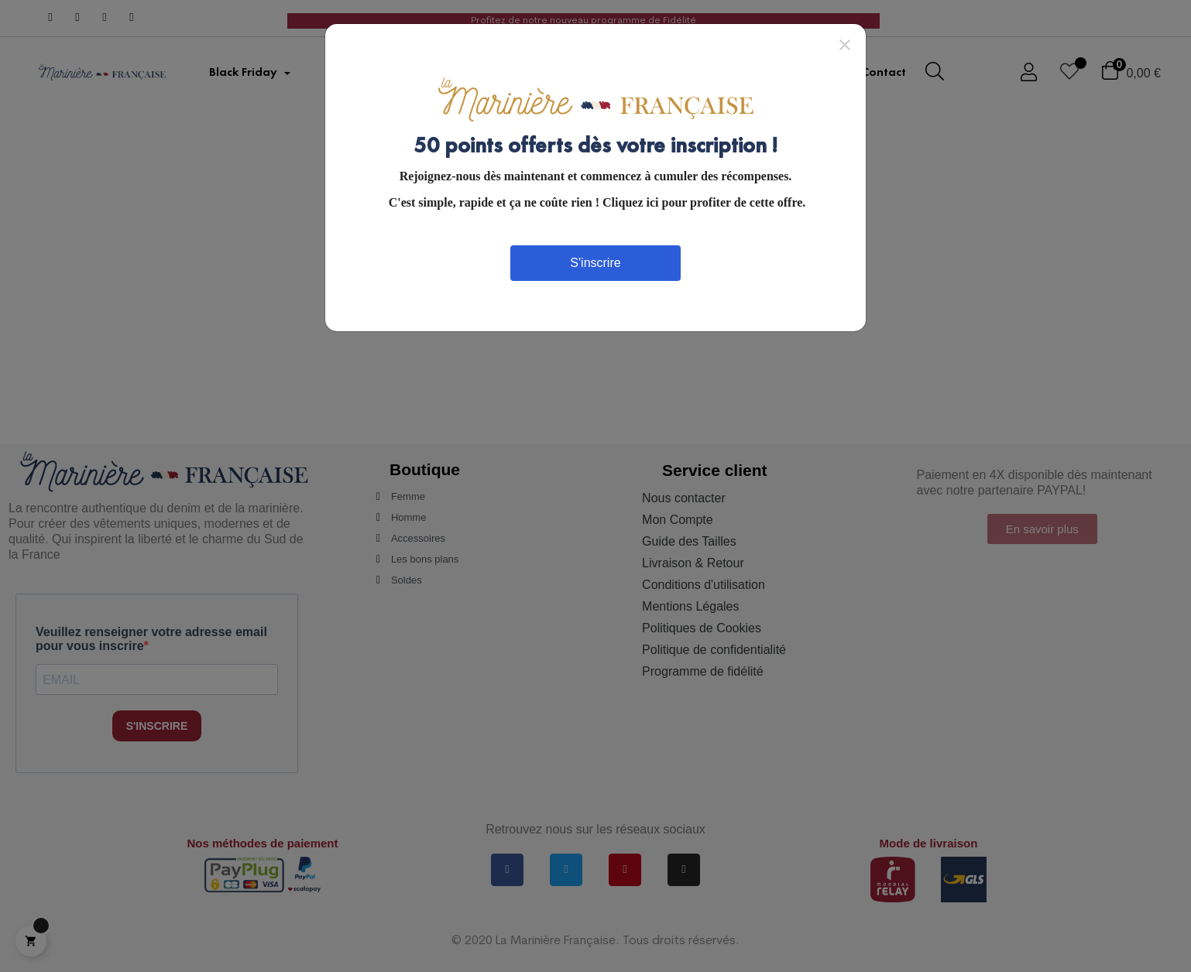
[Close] (845, 44)
